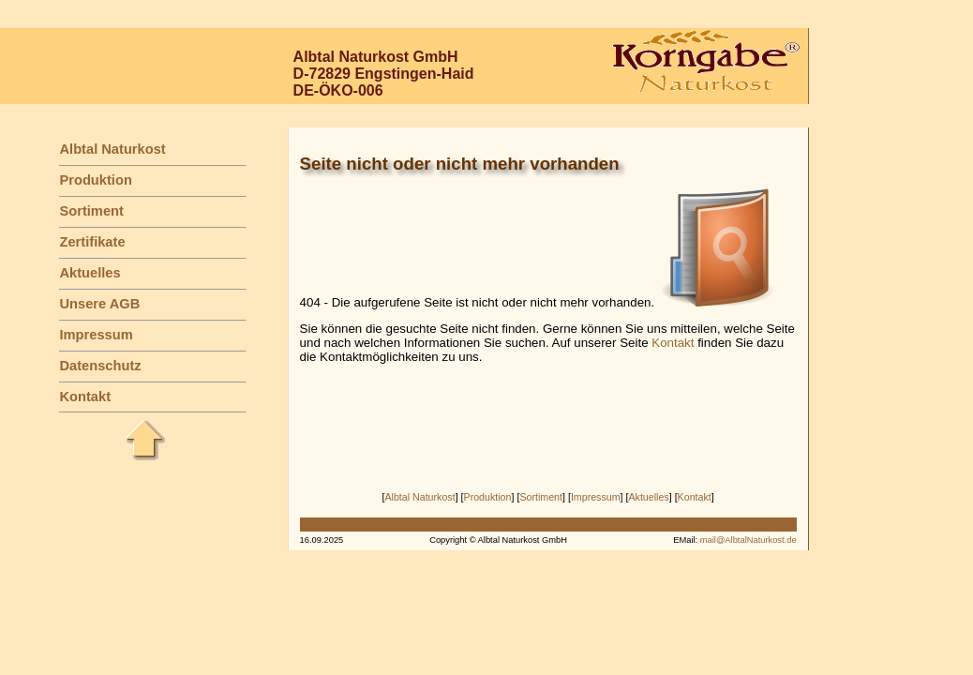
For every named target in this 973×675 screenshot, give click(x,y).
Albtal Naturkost (112, 149)
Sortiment (91, 210)
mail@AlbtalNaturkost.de (748, 540)
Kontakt (85, 396)
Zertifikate (92, 241)
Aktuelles (89, 272)
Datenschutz (100, 365)
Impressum (95, 334)
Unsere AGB (99, 303)
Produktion (95, 180)
